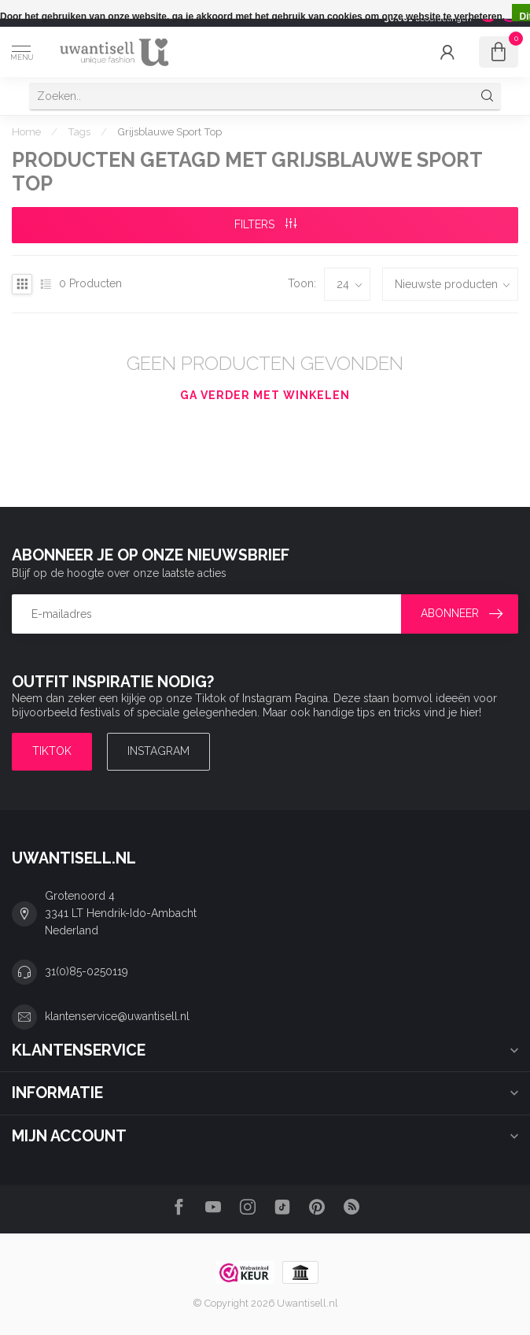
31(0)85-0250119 (86, 971)
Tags (79, 131)
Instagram (158, 751)
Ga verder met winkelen (265, 395)
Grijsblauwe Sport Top (169, 131)
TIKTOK (52, 751)
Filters (265, 224)
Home (26, 131)
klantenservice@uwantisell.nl (117, 1016)
